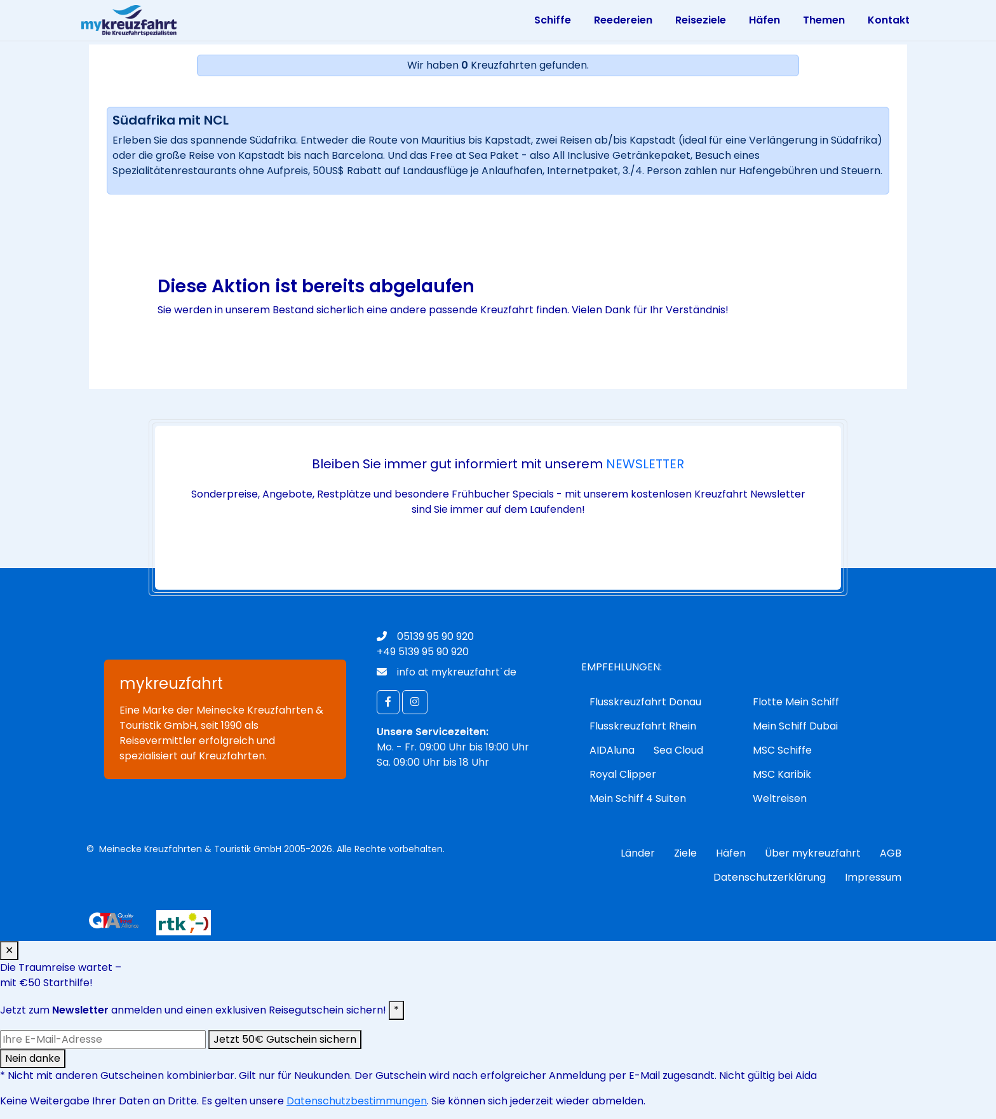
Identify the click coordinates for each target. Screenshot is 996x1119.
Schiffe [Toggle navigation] (552, 20)
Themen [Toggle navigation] (824, 20)
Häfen (731, 853)
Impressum (873, 877)
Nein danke (32, 1058)
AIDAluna (612, 750)
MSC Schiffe (782, 750)
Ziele (685, 853)
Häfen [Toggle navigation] (764, 20)
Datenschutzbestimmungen (356, 1101)
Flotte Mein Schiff (796, 702)
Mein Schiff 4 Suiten (637, 798)
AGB (890, 853)
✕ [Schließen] (9, 950)
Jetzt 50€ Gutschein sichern (284, 1039)
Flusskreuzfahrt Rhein (642, 726)
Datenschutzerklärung (769, 877)
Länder (638, 853)
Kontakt (889, 20)
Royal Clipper (622, 774)
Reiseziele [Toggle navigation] (700, 20)
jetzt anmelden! (495, 545)
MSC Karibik (782, 774)
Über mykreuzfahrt (813, 853)
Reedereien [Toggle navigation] (623, 20)
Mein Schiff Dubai (795, 726)
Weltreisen (780, 798)
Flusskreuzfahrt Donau (645, 702)
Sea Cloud (678, 750)
